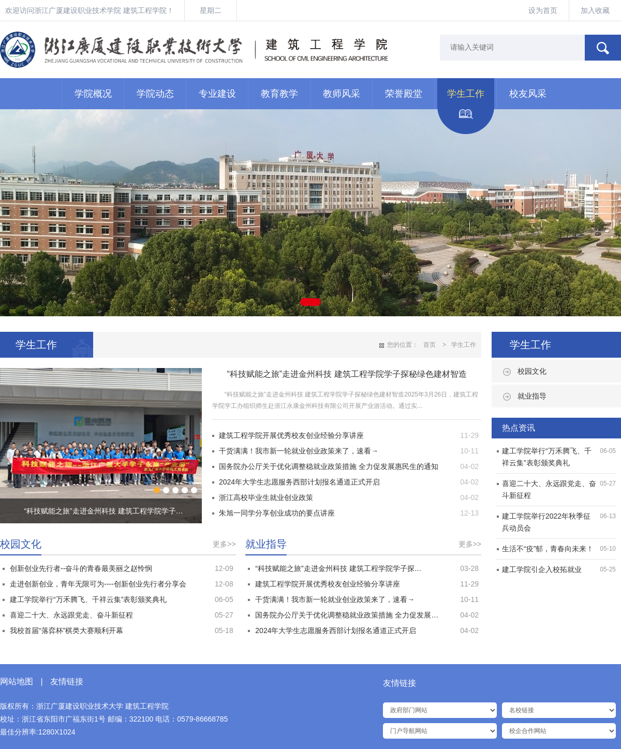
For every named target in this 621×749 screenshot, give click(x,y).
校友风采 (527, 94)
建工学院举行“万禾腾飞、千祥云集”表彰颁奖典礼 (88, 599)
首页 (429, 344)
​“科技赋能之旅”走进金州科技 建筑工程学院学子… (103, 511)
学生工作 (465, 94)
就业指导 (532, 396)
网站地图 (16, 681)
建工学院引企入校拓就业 (542, 569)
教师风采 (341, 94)
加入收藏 (595, 10)
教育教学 (279, 94)
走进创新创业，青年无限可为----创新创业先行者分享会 (98, 584)
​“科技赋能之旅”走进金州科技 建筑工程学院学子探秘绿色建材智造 (346, 374)
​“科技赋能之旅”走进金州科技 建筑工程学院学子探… (338, 568)
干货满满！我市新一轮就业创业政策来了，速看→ (298, 451)
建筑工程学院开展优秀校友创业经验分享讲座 (291, 435)
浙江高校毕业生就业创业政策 (266, 497)
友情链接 (66, 681)
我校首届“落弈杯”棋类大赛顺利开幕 (66, 630)
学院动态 (155, 94)
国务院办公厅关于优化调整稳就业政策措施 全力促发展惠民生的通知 (328, 466)
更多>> (224, 544)
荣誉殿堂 (403, 94)
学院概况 (93, 94)
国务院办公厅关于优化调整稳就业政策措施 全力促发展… (346, 615)
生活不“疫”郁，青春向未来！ (548, 549)
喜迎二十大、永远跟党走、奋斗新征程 (71, 615)
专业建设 (217, 94)
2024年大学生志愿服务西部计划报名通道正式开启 (299, 482)
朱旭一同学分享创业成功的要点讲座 (277, 513)
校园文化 (532, 371)
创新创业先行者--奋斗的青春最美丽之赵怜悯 (81, 568)
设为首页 (542, 10)
